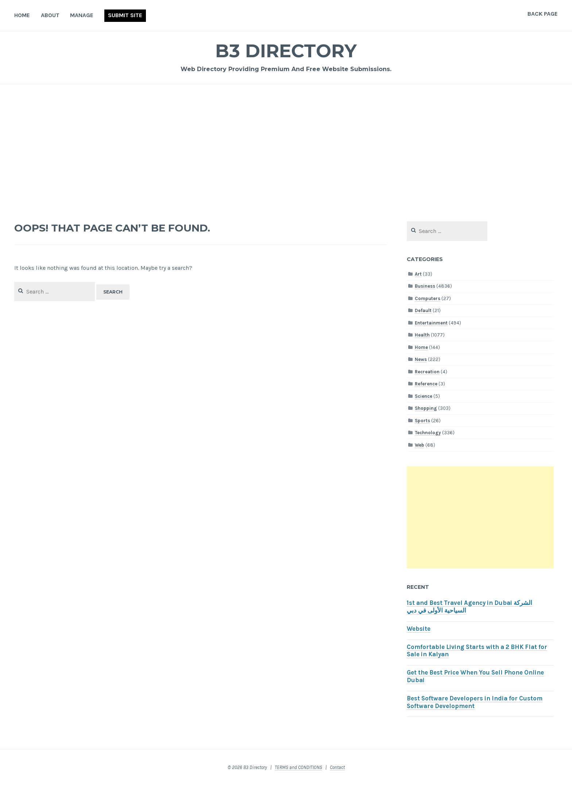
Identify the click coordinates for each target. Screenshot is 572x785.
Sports (422, 420)
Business (425, 286)
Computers (427, 298)
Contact (337, 767)
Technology (428, 432)
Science (423, 396)
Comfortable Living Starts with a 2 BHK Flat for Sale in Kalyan (477, 651)
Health (422, 335)
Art (418, 274)
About (50, 15)
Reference (426, 383)
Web (419, 445)
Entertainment (431, 323)
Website (418, 628)
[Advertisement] (286, 148)
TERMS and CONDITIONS (298, 767)
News (421, 359)
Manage (81, 15)
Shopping (426, 408)
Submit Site (125, 15)
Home (22, 15)
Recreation (427, 371)
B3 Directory (286, 51)
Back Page (542, 13)
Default (423, 310)
